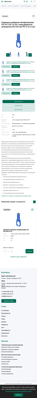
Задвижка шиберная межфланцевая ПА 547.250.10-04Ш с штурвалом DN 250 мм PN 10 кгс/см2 (20, 62)
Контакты (4, 336)
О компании (5, 310)
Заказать (15, 66)
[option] (18, 40)
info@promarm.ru (6, 296)
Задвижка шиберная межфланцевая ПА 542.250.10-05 (16, 230)
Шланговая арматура (7, 351)
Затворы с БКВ (5, 361)
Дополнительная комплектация (10, 354)
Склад (3, 316)
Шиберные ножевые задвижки (10, 349)
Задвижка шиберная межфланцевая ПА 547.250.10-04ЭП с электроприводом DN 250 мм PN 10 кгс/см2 (20, 71)
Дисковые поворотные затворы (10, 347)
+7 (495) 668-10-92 (7, 291)
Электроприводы (6, 369)
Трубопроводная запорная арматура (12, 345)
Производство (5, 313)
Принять (18, 395)
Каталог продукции (13, 6)
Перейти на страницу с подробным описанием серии (16, 196)
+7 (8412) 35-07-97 (7, 294)
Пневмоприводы (6, 371)
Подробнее (6, 66)
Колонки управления (7, 373)
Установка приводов (7, 357)
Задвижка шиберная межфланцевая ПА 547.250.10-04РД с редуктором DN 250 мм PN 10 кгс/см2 (20, 89)
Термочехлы (4, 364)
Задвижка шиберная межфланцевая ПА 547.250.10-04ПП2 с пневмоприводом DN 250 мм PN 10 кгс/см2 (20, 80)
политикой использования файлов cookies (18, 391)
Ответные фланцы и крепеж (9, 359)
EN (34, 1)
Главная (3, 6)
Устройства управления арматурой (11, 367)
